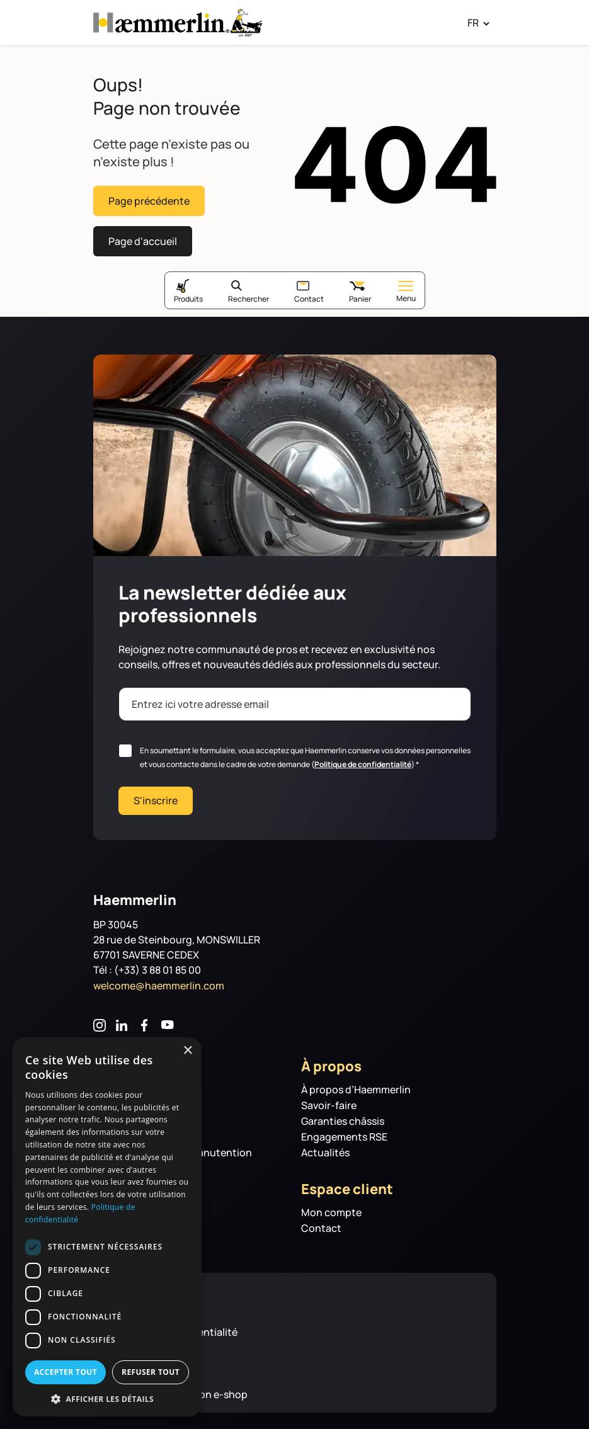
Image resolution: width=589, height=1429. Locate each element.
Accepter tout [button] (65, 1372)
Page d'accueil (142, 238)
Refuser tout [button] (151, 1372)
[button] (107, 1398)
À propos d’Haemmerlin (356, 1086)
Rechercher (248, 295)
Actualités (325, 1149)
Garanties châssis (342, 1117)
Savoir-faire (329, 1101)
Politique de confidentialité (362, 760)
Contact (309, 295)
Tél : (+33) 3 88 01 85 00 (147, 966)
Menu (406, 288)
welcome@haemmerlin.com (158, 982)
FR (473, 23)
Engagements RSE (344, 1133)
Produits (188, 295)
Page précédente (149, 200)
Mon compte (331, 1209)
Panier (360, 295)
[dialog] (107, 1226)
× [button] (187, 1051)
